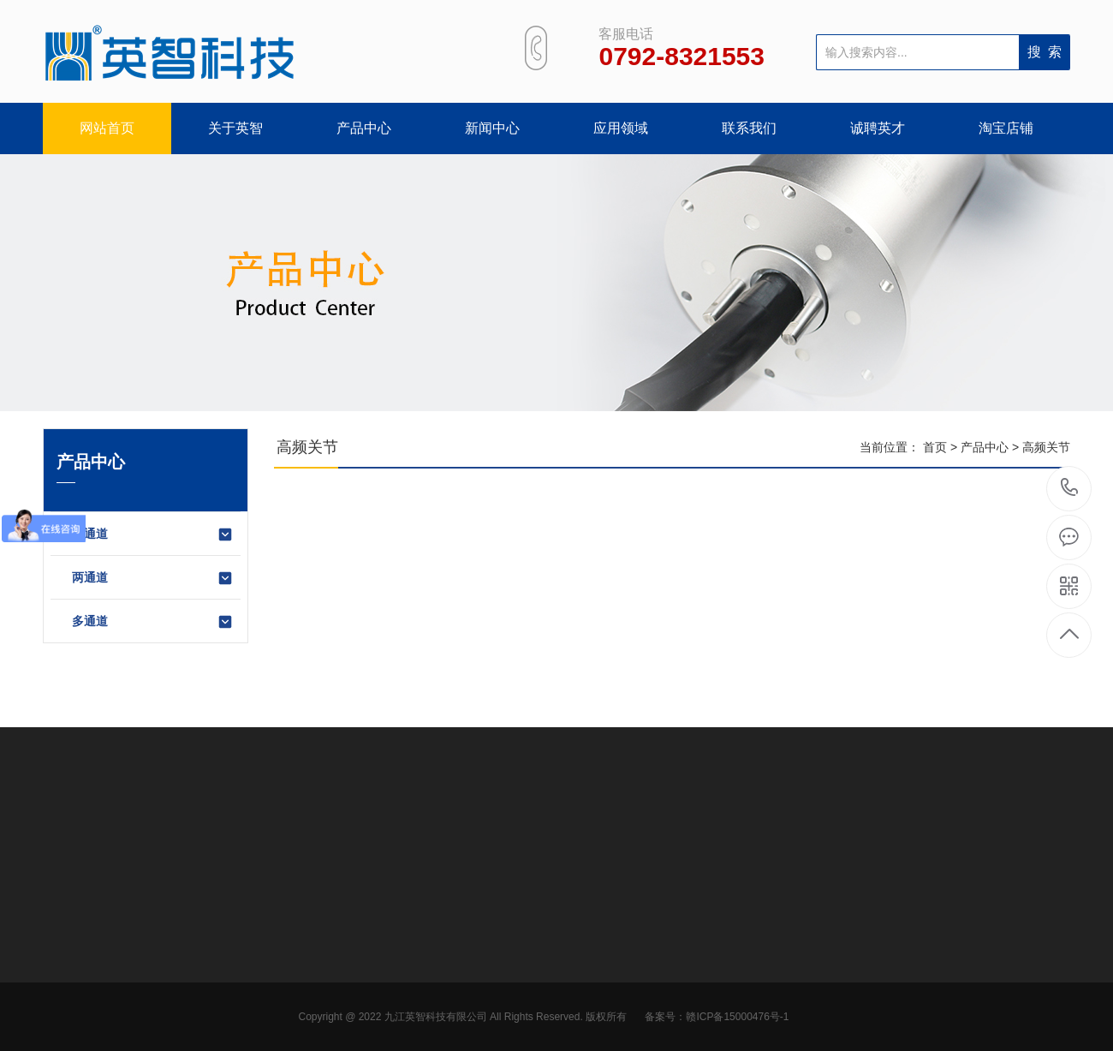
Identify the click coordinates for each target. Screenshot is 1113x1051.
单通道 (153, 534)
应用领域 (620, 128)
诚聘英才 (877, 128)
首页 (935, 447)
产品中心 (363, 128)
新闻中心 (492, 128)
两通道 (153, 578)
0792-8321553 (1069, 488)
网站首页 (107, 128)
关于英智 (235, 128)
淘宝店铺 (1006, 128)
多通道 (153, 621)
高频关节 (1046, 447)
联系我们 (749, 128)
